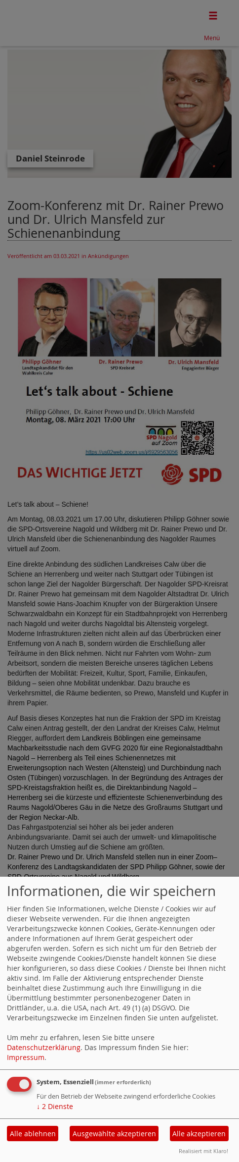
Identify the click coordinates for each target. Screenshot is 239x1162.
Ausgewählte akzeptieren (114, 1133)
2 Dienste (55, 1106)
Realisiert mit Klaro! (203, 1151)
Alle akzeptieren (199, 1133)
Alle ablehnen (33, 1133)
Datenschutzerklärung (43, 1047)
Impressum (25, 1057)
